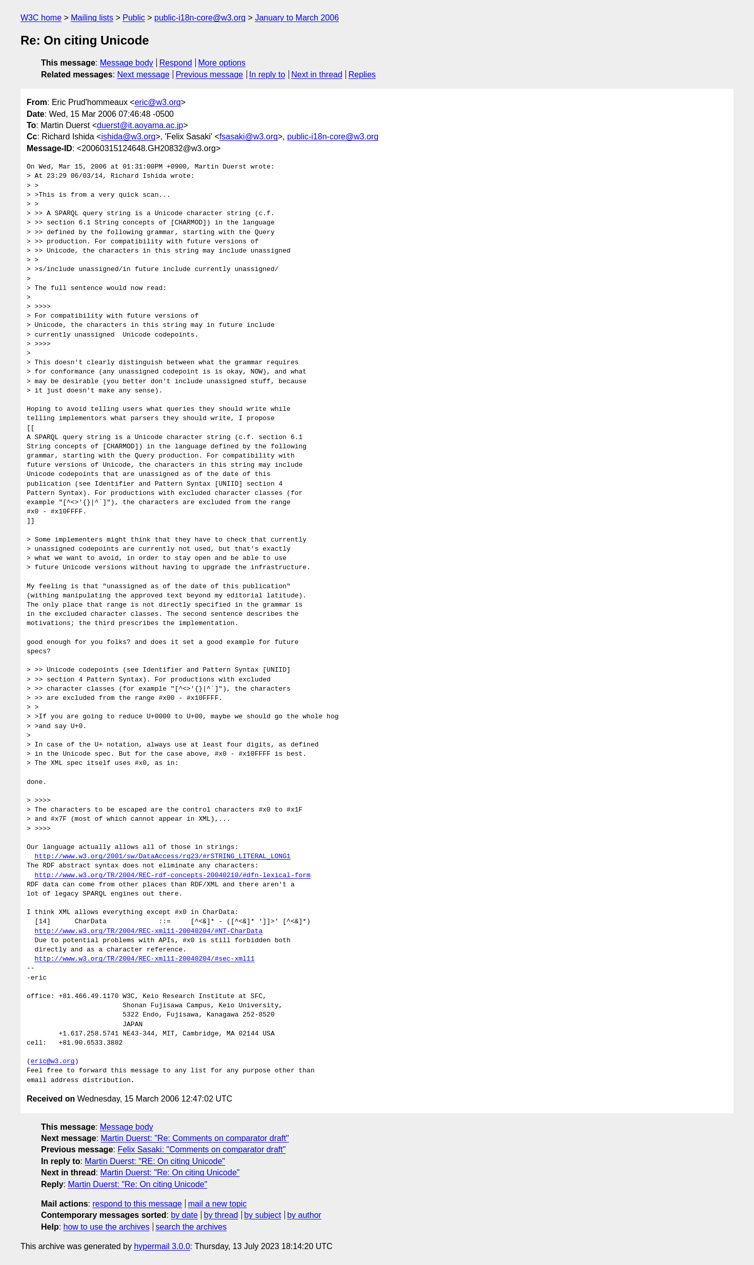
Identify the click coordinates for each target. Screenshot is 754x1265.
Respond (175, 62)
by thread (221, 1215)
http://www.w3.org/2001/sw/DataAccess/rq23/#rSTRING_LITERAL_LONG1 (163, 856)
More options (222, 62)
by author (304, 1215)
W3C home (41, 17)
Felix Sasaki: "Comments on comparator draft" (201, 1149)
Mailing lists (92, 17)
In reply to (267, 74)
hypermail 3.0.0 (162, 1246)
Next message (143, 74)
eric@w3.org (158, 102)
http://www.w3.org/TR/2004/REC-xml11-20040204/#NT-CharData (149, 931)
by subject (262, 1215)
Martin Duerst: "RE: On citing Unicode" (155, 1161)
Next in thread (316, 74)
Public (134, 17)
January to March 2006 (297, 17)
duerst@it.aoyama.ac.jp (140, 125)
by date (184, 1215)
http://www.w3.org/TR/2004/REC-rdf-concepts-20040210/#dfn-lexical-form (173, 875)
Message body (126, 62)
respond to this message (136, 1203)
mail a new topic (217, 1203)
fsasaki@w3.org (248, 136)
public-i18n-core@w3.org (200, 17)
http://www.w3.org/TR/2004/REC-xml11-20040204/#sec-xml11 (145, 959)
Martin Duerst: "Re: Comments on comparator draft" (195, 1138)
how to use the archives (107, 1226)
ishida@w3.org (128, 136)
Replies (362, 74)
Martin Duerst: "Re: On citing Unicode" (170, 1172)
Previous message (209, 74)
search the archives (191, 1226)
